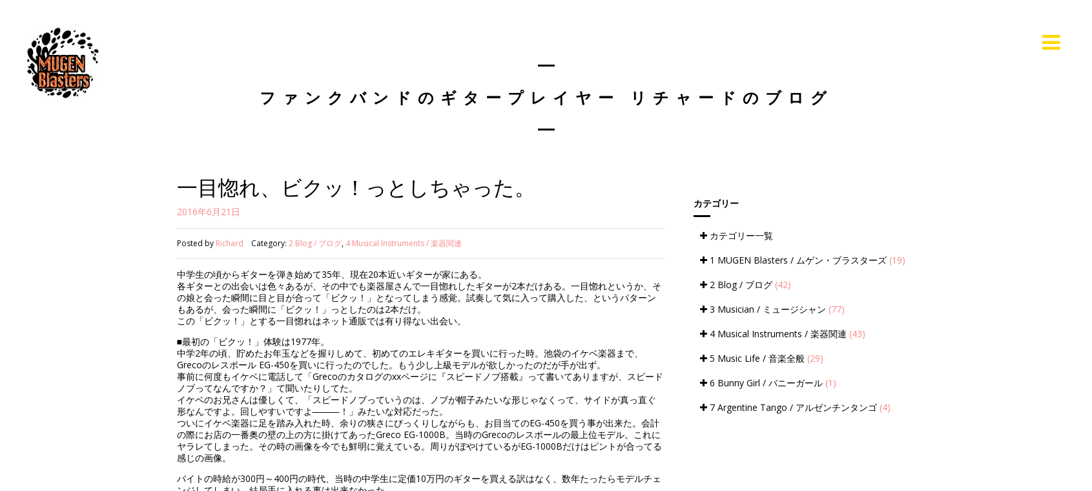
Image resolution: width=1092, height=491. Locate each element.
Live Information (980, 42)
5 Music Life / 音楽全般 (761, 358)
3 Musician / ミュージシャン (772, 309)
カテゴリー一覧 (736, 235)
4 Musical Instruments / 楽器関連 (403, 243)
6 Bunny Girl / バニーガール (768, 383)
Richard (229, 243)
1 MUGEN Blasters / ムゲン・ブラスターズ (802, 260)
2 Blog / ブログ (315, 243)
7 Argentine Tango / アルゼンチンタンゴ (795, 407)
